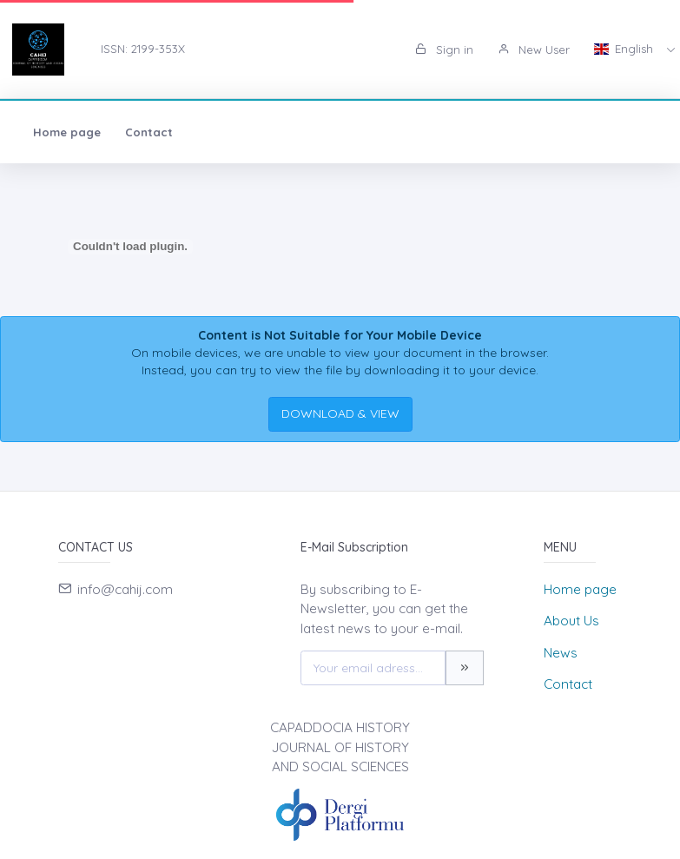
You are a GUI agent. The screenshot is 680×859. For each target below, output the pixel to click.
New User (534, 49)
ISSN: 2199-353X (143, 49)
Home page (67, 132)
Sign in (444, 49)
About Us (571, 620)
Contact (149, 132)
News (561, 652)
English (625, 49)
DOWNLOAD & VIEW (340, 413)
